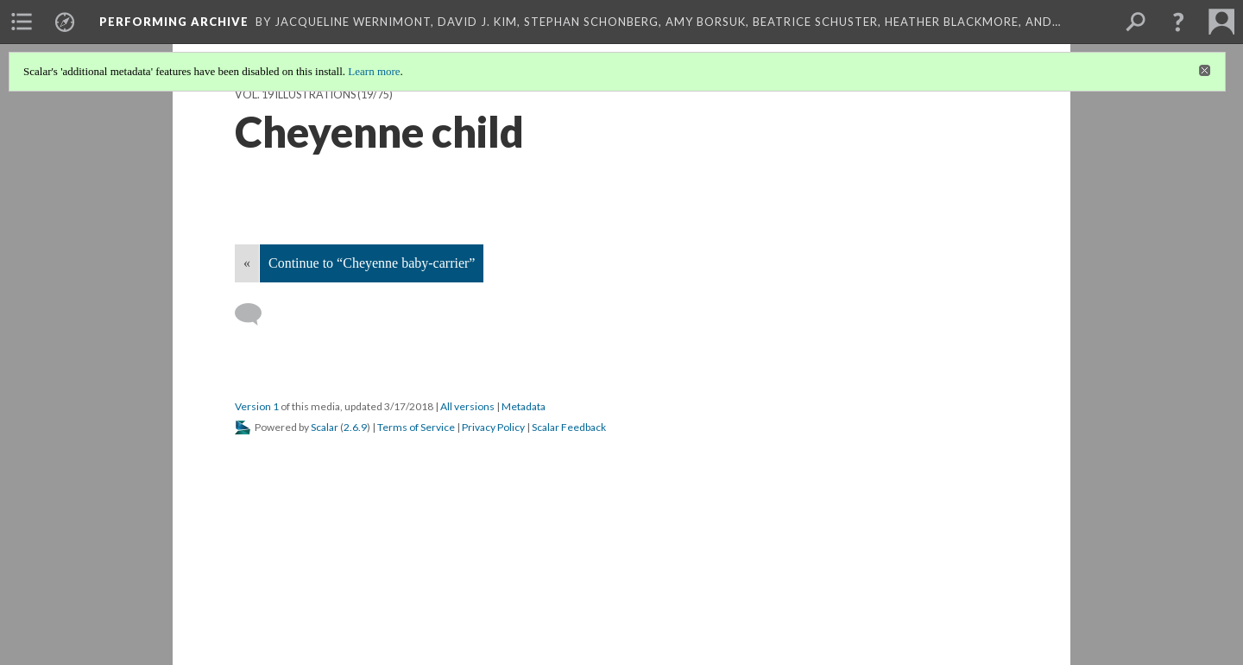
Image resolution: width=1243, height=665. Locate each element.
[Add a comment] (256, 314)
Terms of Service (416, 427)
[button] (1178, 21)
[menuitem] (21, 21)
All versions (467, 406)
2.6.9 (355, 427)
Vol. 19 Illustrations (295, 94)
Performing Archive (174, 21)
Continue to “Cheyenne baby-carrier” (371, 263)
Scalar (324, 427)
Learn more (374, 71)
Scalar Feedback (569, 427)
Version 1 (257, 406)
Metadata (524, 406)
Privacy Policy (493, 427)
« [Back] (246, 263)
